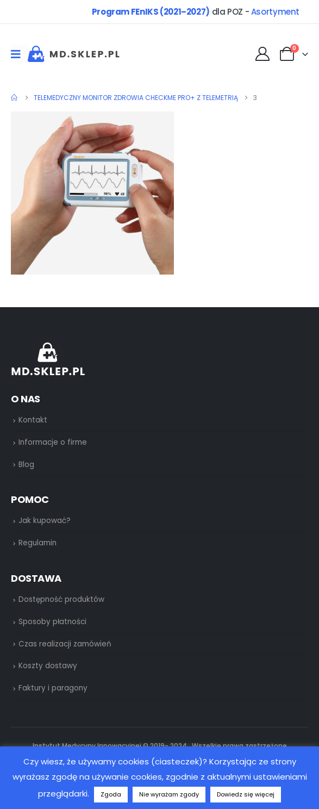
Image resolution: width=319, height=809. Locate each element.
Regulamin (37, 543)
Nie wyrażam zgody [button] (169, 794)
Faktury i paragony (52, 688)
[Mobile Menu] (19, 54)
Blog (26, 464)
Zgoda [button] (111, 794)
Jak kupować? (44, 520)
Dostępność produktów (61, 599)
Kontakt (32, 420)
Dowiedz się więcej (245, 794)
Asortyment (275, 11)
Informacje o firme (52, 442)
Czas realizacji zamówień (64, 644)
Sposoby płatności (52, 622)
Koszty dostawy (47, 666)
